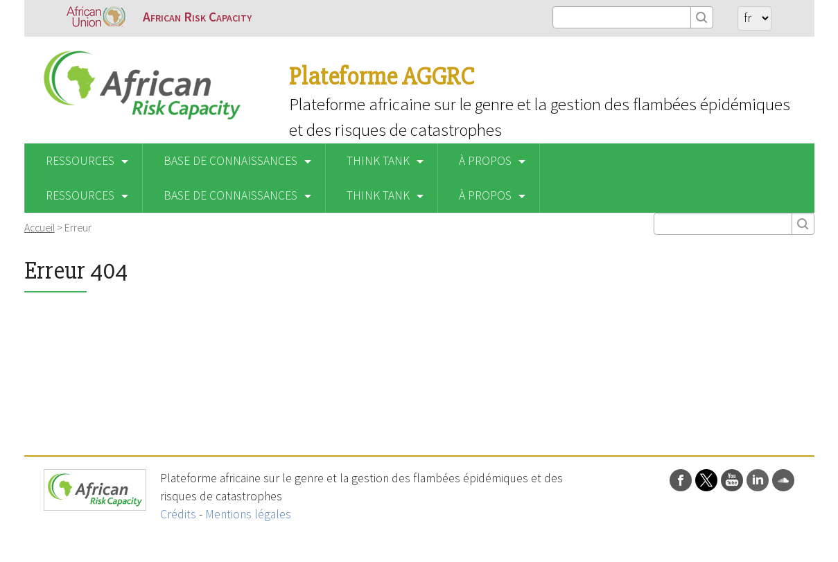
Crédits (178, 514)
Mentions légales (248, 514)
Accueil (39, 227)
